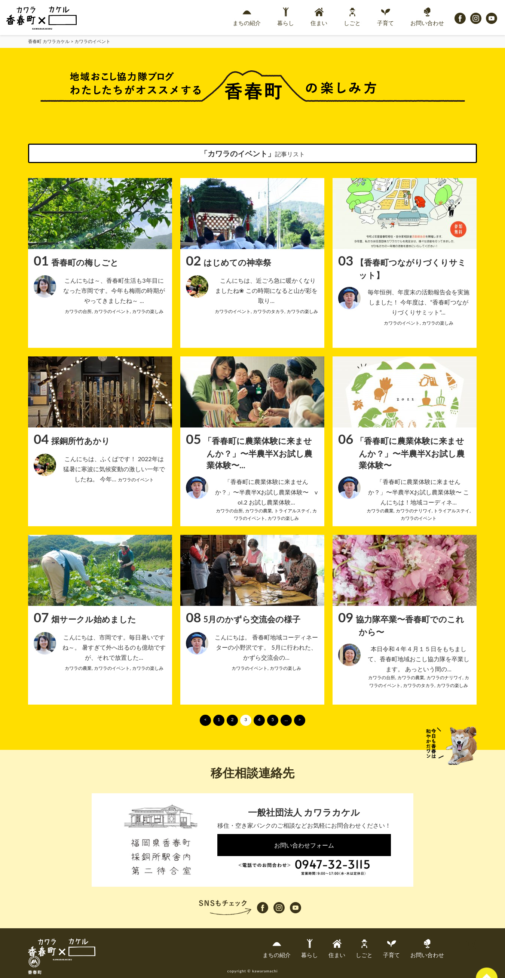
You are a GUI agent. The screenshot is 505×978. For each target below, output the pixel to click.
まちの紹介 (247, 16)
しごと (352, 16)
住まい (318, 16)
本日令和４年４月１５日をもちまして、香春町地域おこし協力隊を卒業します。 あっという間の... (418, 658)
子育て (385, 16)
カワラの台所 (78, 311)
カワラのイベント (112, 311)
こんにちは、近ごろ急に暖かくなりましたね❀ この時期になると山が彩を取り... (266, 290)
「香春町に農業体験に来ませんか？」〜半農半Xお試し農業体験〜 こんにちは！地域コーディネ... (418, 491)
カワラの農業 (258, 510)
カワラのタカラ (268, 311)
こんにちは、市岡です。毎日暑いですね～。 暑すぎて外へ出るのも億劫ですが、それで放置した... (114, 647)
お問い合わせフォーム (304, 845)
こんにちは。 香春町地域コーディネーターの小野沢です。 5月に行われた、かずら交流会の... (266, 647)
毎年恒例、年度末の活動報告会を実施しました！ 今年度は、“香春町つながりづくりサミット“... (418, 302)
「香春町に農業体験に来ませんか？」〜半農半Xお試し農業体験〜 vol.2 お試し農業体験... (266, 491)
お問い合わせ (427, 16)
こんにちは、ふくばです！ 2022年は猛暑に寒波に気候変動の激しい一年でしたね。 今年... (114, 468)
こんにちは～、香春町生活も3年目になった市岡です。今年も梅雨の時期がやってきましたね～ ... (114, 290)
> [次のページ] (300, 719)
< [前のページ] (205, 719)
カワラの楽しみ (147, 311)
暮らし (285, 16)
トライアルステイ (292, 510)
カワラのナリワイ (414, 510)
